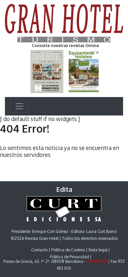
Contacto (39, 249)
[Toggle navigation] (19, 106)
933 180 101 (96, 261)
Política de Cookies (68, 249)
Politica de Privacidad (69, 256)
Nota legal (98, 249)
